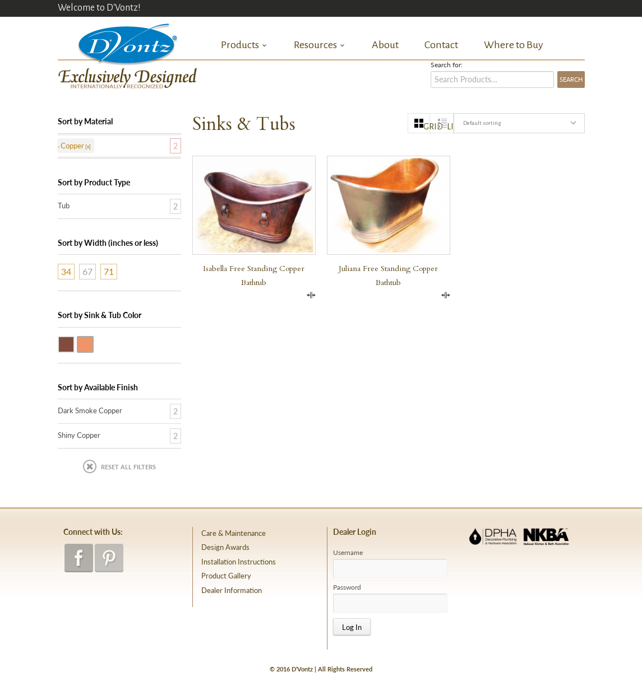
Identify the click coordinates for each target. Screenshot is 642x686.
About (385, 44)
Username (348, 552)
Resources (319, 45)
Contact (441, 44)
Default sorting (482, 123)
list (450, 126)
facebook (78, 558)
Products (244, 45)
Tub (64, 205)
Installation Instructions (238, 561)
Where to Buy (513, 44)
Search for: (447, 65)
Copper (72, 145)
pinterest (109, 558)
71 (109, 271)
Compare (311, 295)
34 (66, 271)
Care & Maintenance (233, 533)
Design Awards (225, 547)
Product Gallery (226, 575)
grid (426, 126)
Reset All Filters (128, 466)
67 (87, 271)
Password (347, 587)
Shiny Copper (93, 343)
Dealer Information (231, 590)
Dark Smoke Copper (74, 343)
